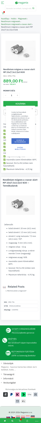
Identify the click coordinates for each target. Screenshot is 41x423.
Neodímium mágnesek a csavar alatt (16, 24)
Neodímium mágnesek (10, 21)
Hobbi (13, 18)
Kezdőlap (5, 18)
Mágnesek (22, 18)
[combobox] (20, 8)
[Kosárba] (20, 103)
